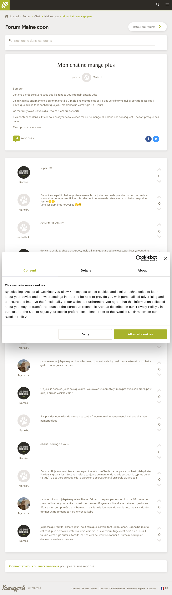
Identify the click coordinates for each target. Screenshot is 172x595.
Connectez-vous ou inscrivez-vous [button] (34, 566)
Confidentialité (117, 588)
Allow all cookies (140, 334)
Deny (85, 334)
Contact (151, 588)
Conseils (75, 588)
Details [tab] (86, 270)
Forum (85, 588)
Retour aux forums (147, 27)
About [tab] (142, 270)
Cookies (103, 588)
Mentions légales (136, 588)
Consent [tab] (30, 270)
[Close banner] (165, 258)
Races (94, 588)
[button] (167, 5)
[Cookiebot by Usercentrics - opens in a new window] (139, 258)
